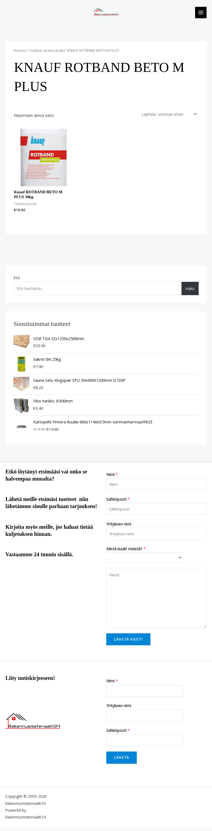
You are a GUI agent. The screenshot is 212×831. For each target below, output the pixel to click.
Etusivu (20, 52)
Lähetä (121, 759)
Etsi (16, 279)
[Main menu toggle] (201, 13)
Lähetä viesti (128, 641)
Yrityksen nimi (118, 526)
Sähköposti (118, 501)
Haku (190, 290)
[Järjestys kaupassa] (168, 116)
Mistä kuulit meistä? (126, 551)
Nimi (112, 476)
